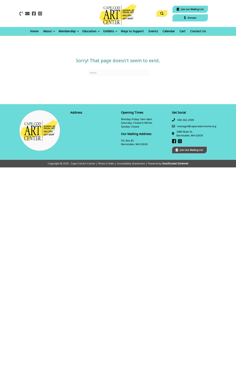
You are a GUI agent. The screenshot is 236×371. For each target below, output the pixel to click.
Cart (183, 31)
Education (89, 31)
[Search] (118, 72)
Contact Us (198, 31)
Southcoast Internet (175, 163)
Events (153, 31)
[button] (162, 13)
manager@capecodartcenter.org (196, 126)
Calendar (169, 31)
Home (34, 31)
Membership (67, 31)
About (47, 31)
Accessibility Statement (131, 163)
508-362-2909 (185, 120)
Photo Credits (106, 163)
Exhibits (108, 31)
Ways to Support (132, 31)
